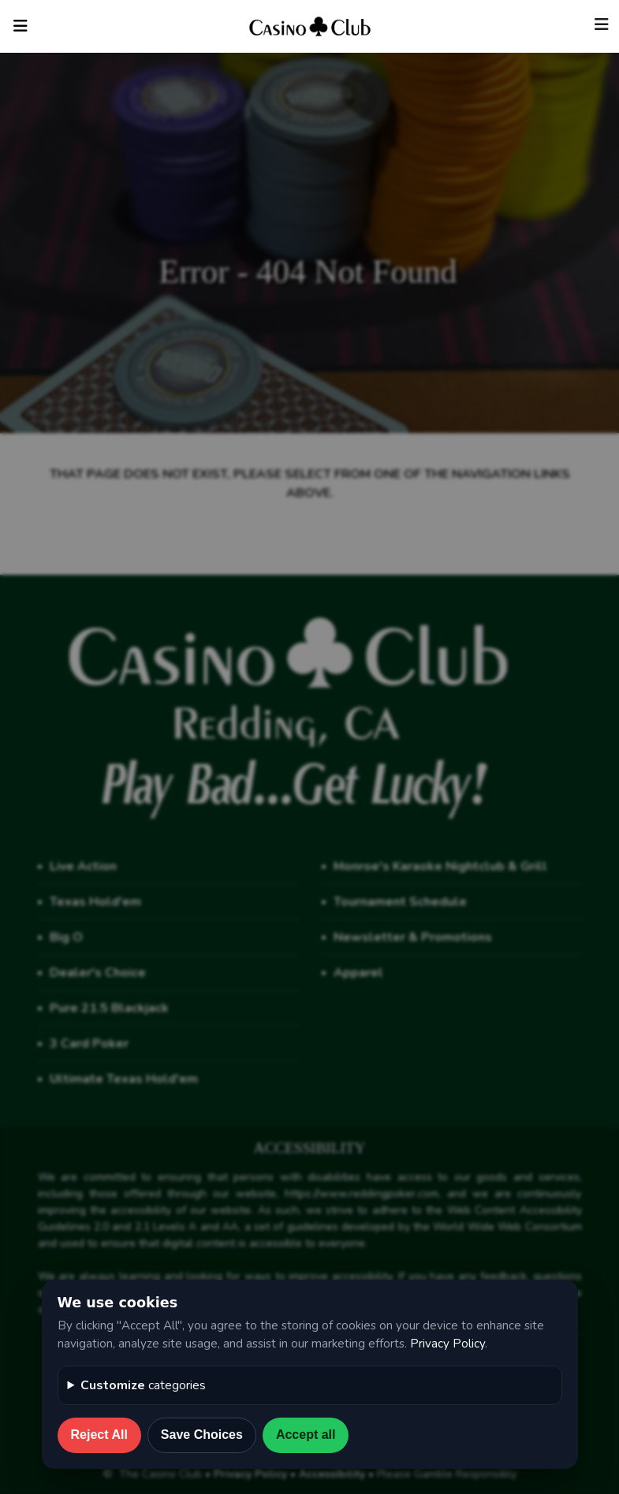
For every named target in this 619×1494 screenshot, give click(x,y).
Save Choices (202, 1434)
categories (143, 1385)
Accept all (306, 1434)
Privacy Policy (447, 1343)
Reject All (99, 1434)
